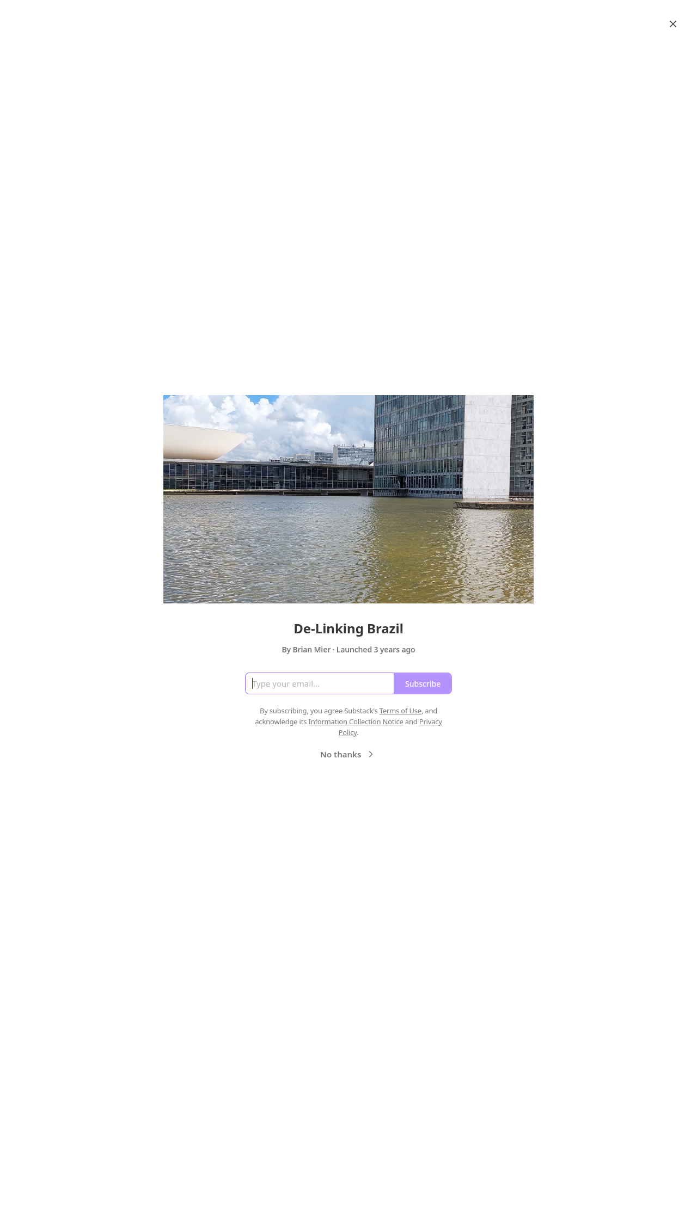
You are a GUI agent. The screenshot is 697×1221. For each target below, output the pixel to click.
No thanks (348, 754)
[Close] (673, 24)
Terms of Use (400, 711)
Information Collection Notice (355, 721)
